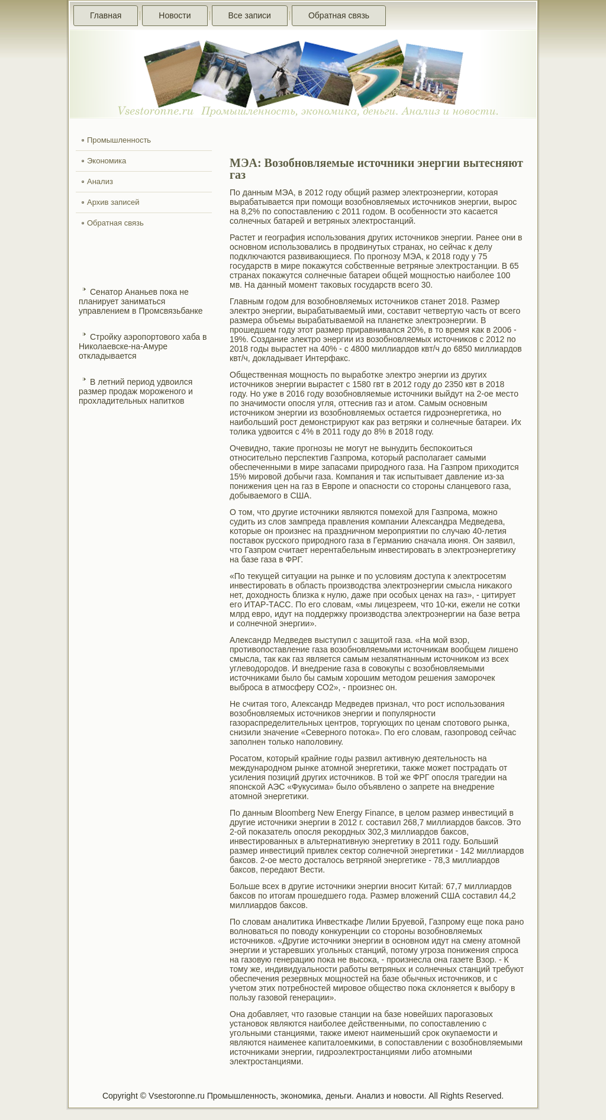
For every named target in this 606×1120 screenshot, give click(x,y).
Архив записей (113, 202)
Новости (175, 15)
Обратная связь (338, 15)
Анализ (100, 181)
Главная (105, 15)
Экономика (106, 160)
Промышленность (119, 140)
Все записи (249, 15)
